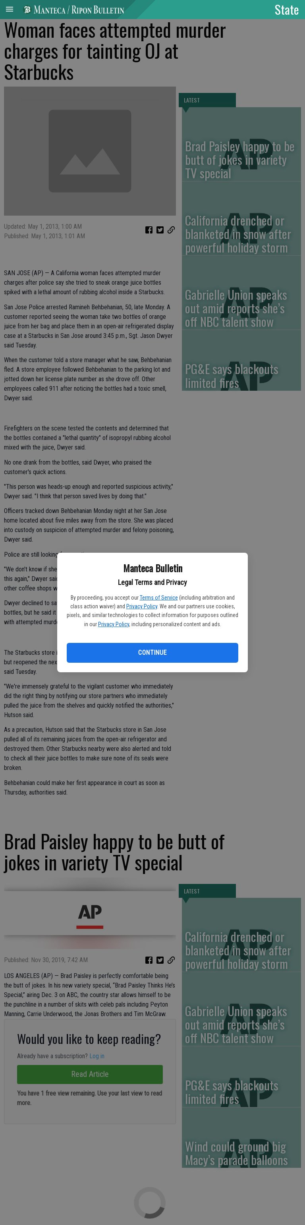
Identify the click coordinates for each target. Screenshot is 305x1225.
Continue (152, 652)
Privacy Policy (141, 606)
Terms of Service (159, 597)
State (287, 9)
